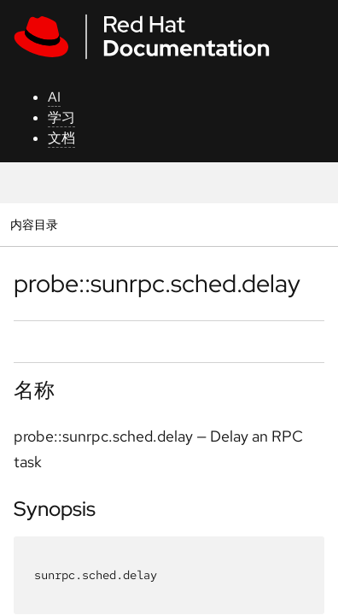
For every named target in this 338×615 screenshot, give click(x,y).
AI (54, 97)
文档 (61, 138)
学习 (61, 117)
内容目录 (33, 224)
